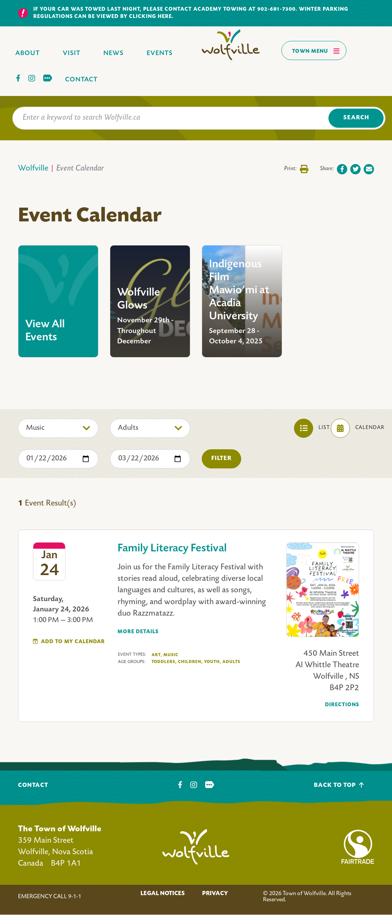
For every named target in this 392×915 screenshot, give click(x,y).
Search (356, 118)
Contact (81, 79)
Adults (231, 662)
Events (160, 53)
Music (170, 655)
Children (190, 662)
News (113, 53)
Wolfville (33, 169)
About (27, 53)
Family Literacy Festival (172, 548)
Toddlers (164, 662)
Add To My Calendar (73, 641)
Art (157, 655)
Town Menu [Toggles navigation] (316, 50)
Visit (71, 53)
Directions (342, 704)
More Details (138, 631)
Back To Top (339, 785)
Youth (212, 662)
